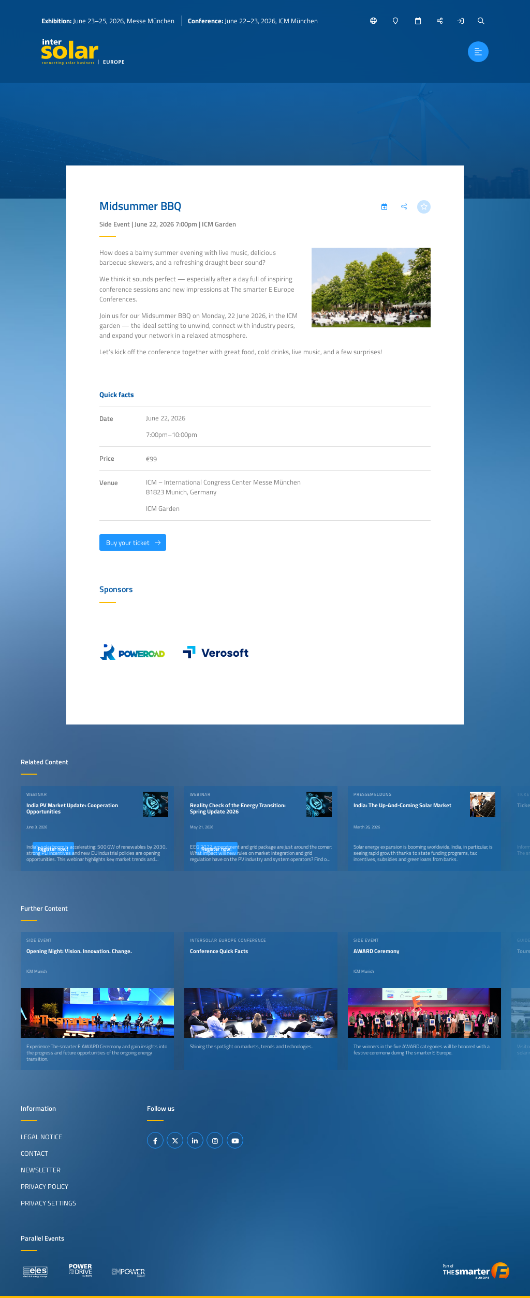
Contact (34, 1153)
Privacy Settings (48, 1203)
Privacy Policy (44, 1186)
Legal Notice (41, 1136)
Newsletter (41, 1170)
